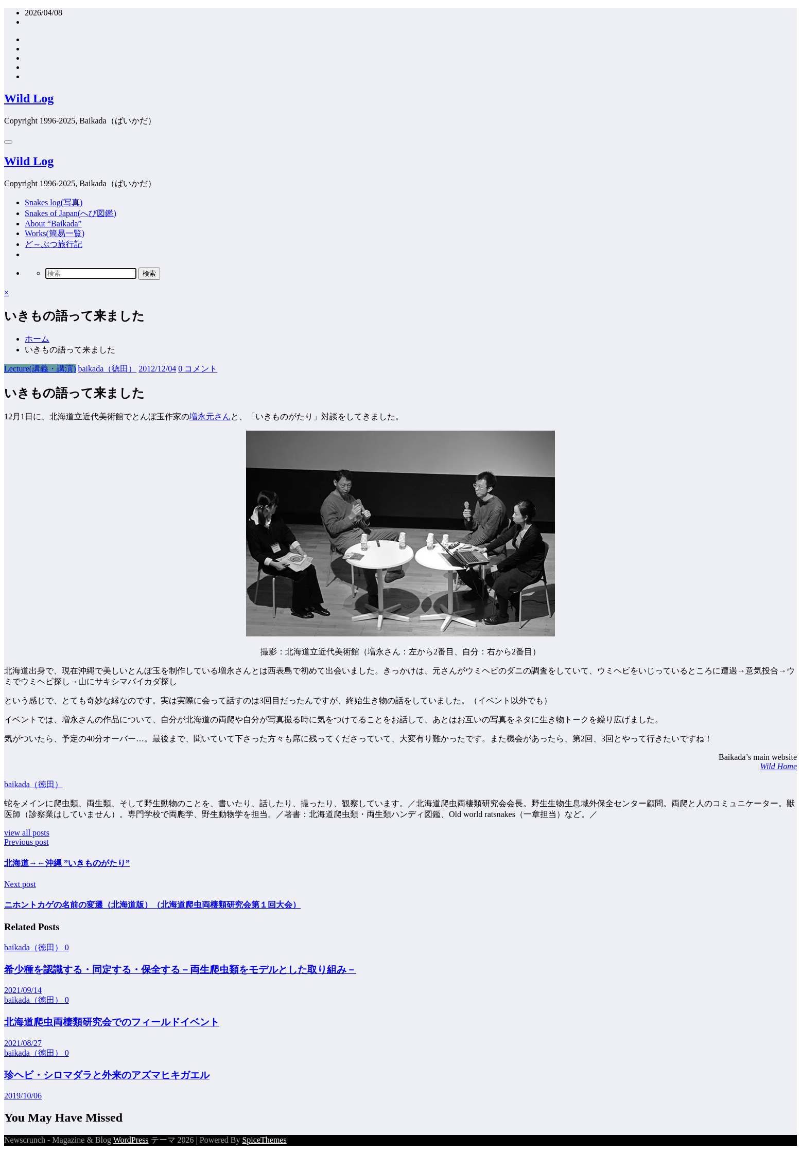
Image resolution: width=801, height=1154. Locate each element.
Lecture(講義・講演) (40, 368)
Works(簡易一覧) (54, 233)
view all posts (26, 832)
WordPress (131, 1139)
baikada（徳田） (107, 368)
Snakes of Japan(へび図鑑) (70, 213)
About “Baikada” (53, 223)
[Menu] (8, 142)
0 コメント (197, 368)
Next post (20, 884)
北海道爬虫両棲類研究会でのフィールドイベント (111, 1022)
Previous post (26, 842)
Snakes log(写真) (53, 202)
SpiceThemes (264, 1139)
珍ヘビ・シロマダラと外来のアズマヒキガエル (107, 1075)
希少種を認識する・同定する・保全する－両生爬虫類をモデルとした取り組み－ (180, 969)
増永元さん (210, 416)
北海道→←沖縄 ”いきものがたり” (67, 863)
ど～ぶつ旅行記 (53, 244)
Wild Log (29, 98)
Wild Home (778, 766)
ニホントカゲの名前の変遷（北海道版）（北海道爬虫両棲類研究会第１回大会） (152, 904)
